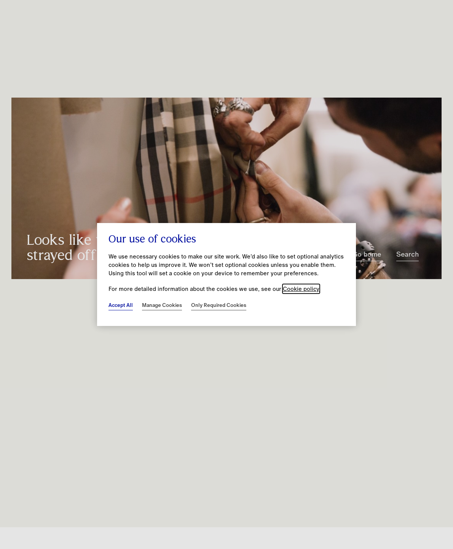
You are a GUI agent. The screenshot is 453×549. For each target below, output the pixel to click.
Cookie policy (301, 288)
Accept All (120, 305)
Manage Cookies (162, 305)
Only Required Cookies (218, 305)
